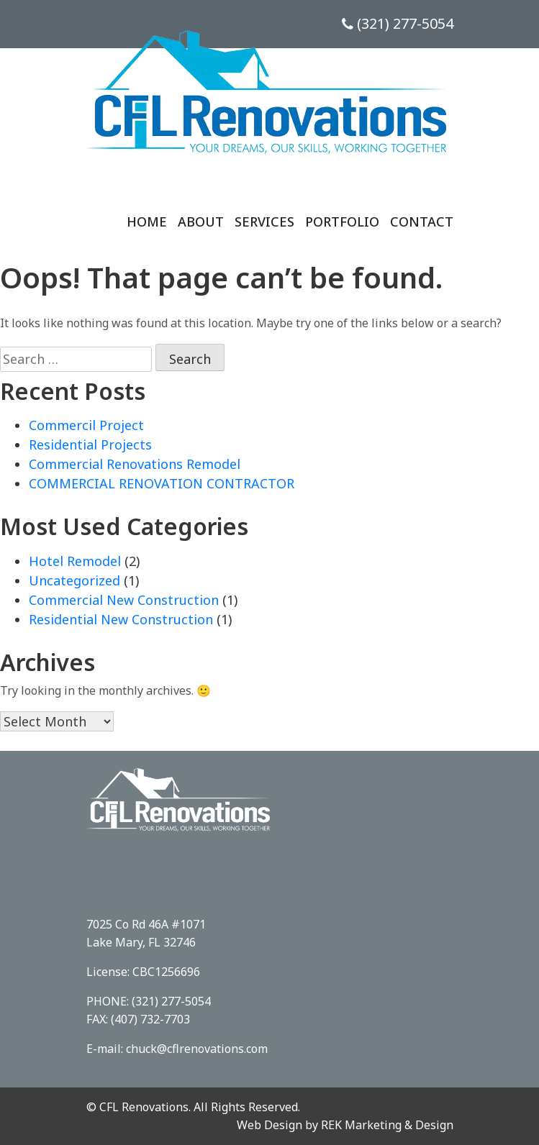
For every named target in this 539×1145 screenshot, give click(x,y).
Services (264, 221)
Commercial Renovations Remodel (134, 464)
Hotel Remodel (75, 561)
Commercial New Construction (124, 599)
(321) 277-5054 (397, 23)
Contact (421, 221)
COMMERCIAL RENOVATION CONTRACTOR (161, 483)
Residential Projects (90, 444)
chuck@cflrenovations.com (197, 1049)
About (201, 221)
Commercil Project (86, 425)
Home (147, 221)
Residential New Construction (121, 619)
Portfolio (342, 221)
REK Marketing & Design (387, 1125)
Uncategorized (74, 580)
